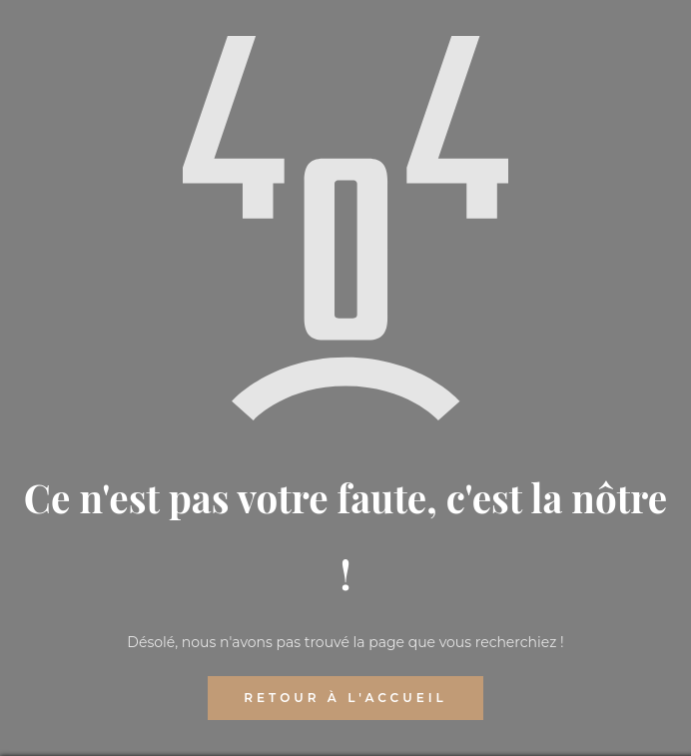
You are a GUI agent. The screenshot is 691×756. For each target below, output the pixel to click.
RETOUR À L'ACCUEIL (345, 697)
